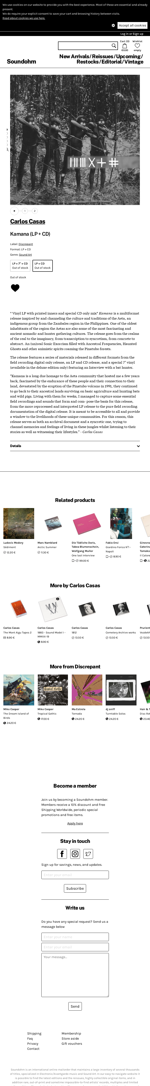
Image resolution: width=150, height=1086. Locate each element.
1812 (74, 632)
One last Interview (83, 555)
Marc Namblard (47, 542)
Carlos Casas (27, 221)
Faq (30, 1038)
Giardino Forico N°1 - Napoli (118, 549)
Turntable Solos (116, 713)
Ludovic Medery (13, 542)
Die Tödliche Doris (83, 542)
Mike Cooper (11, 709)
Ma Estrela (78, 709)
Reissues (102, 56)
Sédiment (9, 547)
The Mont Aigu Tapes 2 (17, 632)
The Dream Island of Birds (16, 715)
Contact (33, 1049)
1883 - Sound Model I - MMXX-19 (52, 634)
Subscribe (75, 888)
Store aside (70, 1038)
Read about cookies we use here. (24, 18)
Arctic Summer (47, 547)
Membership (71, 1033)
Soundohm (21, 61)
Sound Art (25, 254)
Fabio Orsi (112, 542)
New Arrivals (74, 56)
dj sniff (110, 709)
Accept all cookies (132, 25)
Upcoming (128, 56)
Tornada (77, 713)
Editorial (111, 61)
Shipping (34, 1033)
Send (75, 1006)
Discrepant (26, 244)
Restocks (88, 61)
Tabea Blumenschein (85, 546)
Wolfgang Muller (82, 551)
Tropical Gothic (47, 713)
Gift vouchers (72, 1044)
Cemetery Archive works (121, 632)
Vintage (133, 61)
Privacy (32, 1044)
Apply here (75, 823)
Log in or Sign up (131, 34)
